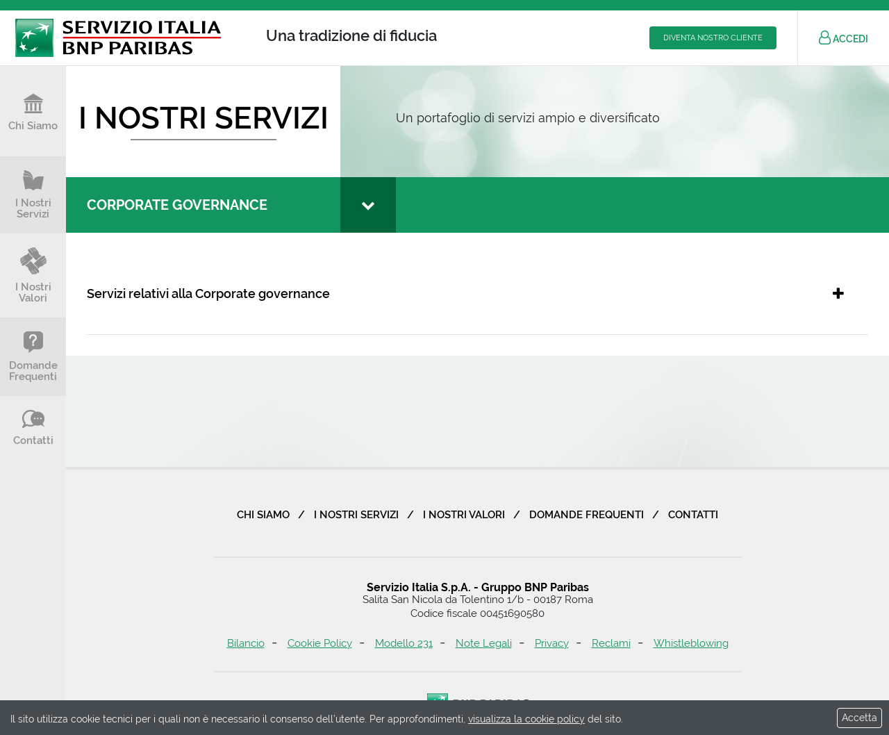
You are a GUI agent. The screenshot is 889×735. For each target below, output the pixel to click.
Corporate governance (177, 205)
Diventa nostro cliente (713, 37)
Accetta (859, 717)
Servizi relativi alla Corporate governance (208, 293)
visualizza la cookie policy (526, 719)
